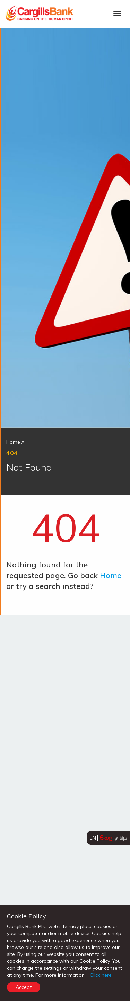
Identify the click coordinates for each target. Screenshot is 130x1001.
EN (93, 838)
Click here (101, 975)
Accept (24, 987)
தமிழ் (121, 838)
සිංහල (106, 838)
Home (13, 442)
